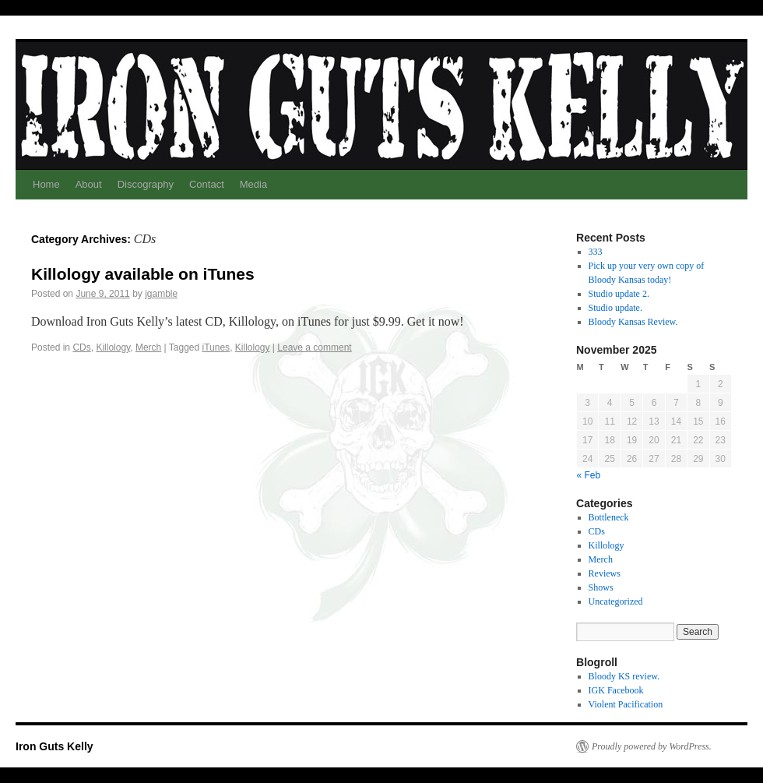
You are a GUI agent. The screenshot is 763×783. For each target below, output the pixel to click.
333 (596, 251)
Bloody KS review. (624, 676)
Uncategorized (616, 601)
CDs (81, 347)
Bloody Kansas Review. (633, 321)
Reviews (605, 573)
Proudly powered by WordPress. (652, 746)
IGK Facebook (616, 690)
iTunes (216, 347)
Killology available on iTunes (143, 274)
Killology (113, 347)
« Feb (589, 475)
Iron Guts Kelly (54, 746)
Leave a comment (314, 347)
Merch (148, 347)
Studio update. (615, 307)
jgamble (161, 293)
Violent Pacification (626, 704)
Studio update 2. (619, 293)
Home (46, 184)
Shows (601, 587)
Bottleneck (609, 517)
